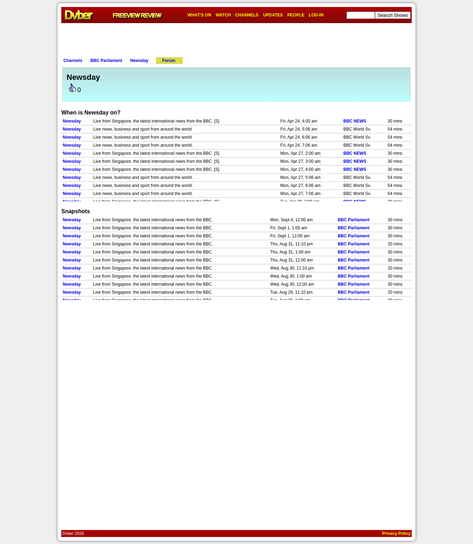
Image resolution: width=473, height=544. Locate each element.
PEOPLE (295, 15)
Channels (72, 60)
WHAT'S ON (199, 15)
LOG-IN (316, 15)
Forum (168, 60)
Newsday (139, 60)
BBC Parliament (106, 60)
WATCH (223, 15)
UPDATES (273, 15)
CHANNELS (247, 15)
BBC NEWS (354, 121)
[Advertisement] (236, 39)
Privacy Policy (396, 533)
